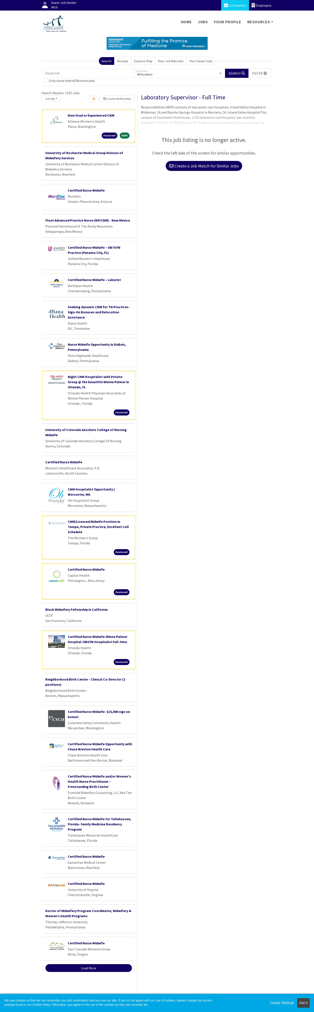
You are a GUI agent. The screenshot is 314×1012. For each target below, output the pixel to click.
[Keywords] (89, 73)
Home (186, 21)
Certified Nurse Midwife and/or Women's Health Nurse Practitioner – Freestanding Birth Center (99, 781)
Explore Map (143, 61)
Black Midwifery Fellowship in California (76, 609)
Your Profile (227, 21)
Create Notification (117, 99)
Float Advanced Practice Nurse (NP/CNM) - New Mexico (87, 220)
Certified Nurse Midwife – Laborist (94, 280)
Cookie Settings (282, 1003)
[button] (260, 73)
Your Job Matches (171, 61)
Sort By (50, 99)
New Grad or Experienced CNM (91, 115)
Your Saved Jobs (201, 61)
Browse (122, 61)
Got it (303, 1003)
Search (106, 61)
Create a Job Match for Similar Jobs (204, 166)
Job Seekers (235, 5)
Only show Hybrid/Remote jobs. (72, 80)
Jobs (203, 21)
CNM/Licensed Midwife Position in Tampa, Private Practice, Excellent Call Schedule (98, 526)
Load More (88, 968)
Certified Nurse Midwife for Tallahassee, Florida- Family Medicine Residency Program (99, 824)
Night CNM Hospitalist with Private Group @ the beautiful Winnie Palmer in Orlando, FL (98, 382)
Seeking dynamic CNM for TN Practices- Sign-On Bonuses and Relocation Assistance (99, 312)
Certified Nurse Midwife (86, 190)
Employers (261, 5)
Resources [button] (258, 21)
